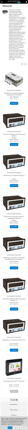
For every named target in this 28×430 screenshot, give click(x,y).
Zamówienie (14, 404)
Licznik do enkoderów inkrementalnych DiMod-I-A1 (14, 299)
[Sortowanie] (25, 64)
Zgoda (10, 427)
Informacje (14, 410)
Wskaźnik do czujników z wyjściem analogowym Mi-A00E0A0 (14, 94)
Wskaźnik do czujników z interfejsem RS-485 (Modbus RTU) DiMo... (14, 258)
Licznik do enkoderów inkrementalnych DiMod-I (14, 135)
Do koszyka (14, 103)
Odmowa (16, 428)
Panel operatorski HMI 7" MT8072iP (14, 381)
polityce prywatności (17, 424)
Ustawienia (23, 428)
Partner (14, 415)
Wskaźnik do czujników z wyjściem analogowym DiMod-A (14, 217)
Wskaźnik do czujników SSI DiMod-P (14, 175)
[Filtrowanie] (22, 64)
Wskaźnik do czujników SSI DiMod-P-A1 (14, 340)
